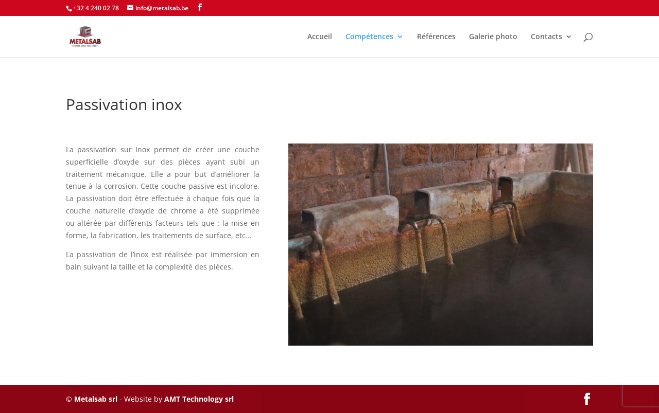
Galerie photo (493, 37)
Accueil (319, 37)
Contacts (546, 37)
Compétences (369, 37)
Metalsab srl (95, 399)
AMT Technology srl (199, 399)
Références (436, 37)
